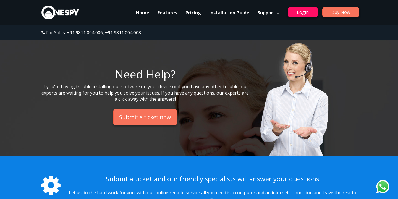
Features (167, 13)
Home (142, 13)
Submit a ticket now (145, 117)
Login (303, 12)
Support (268, 13)
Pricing (193, 13)
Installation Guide (229, 13)
